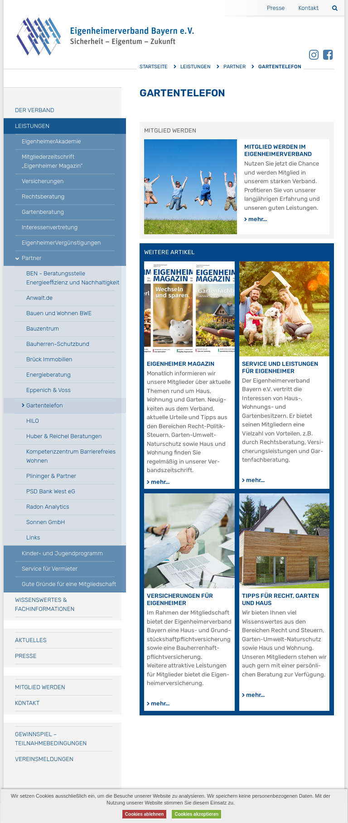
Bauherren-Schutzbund (57, 344)
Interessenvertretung (49, 227)
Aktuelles (31, 640)
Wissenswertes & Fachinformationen (44, 604)
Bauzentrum (42, 328)
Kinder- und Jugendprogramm (62, 553)
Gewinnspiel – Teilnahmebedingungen (51, 739)
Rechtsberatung (43, 196)
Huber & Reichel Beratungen (64, 436)
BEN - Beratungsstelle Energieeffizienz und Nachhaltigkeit (72, 278)
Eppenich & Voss (48, 390)
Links (33, 537)
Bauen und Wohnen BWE (59, 313)
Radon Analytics (47, 506)
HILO (32, 420)
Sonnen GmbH (45, 522)
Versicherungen (42, 181)
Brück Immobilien (49, 359)
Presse (276, 8)
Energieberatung (48, 374)
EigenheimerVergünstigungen (61, 242)
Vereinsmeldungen (44, 759)
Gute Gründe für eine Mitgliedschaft (69, 584)
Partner (234, 67)
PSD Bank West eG (50, 491)
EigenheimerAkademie (51, 141)
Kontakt (308, 8)
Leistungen (195, 67)
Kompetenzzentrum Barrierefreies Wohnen (71, 456)
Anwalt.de (39, 297)
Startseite (154, 67)
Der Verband (34, 110)
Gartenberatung (43, 211)
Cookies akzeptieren (196, 814)
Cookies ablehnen (144, 814)
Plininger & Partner (51, 476)
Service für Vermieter (49, 568)
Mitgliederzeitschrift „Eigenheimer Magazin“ (52, 161)
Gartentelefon (44, 405)
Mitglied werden (40, 687)
